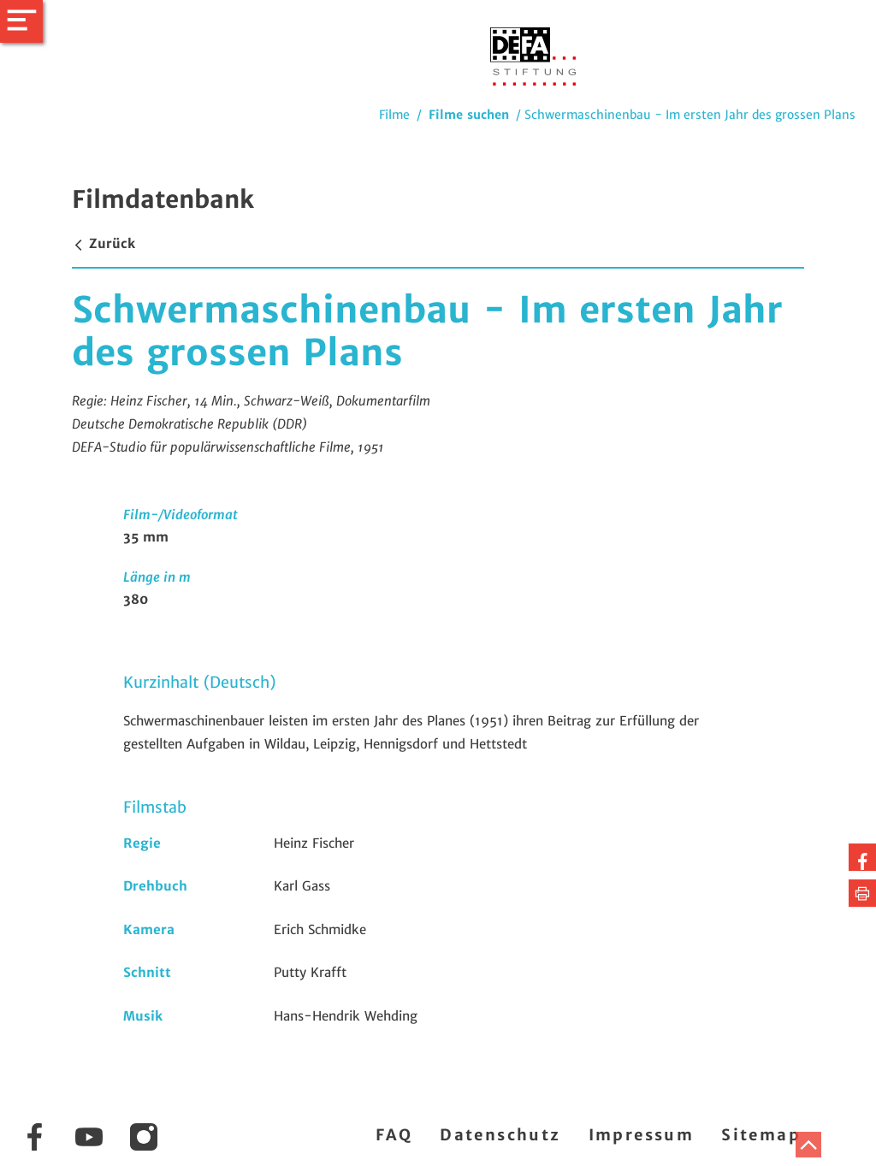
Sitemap (761, 1135)
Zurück (103, 243)
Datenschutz (500, 1135)
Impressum (642, 1135)
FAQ (394, 1135)
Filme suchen (469, 114)
